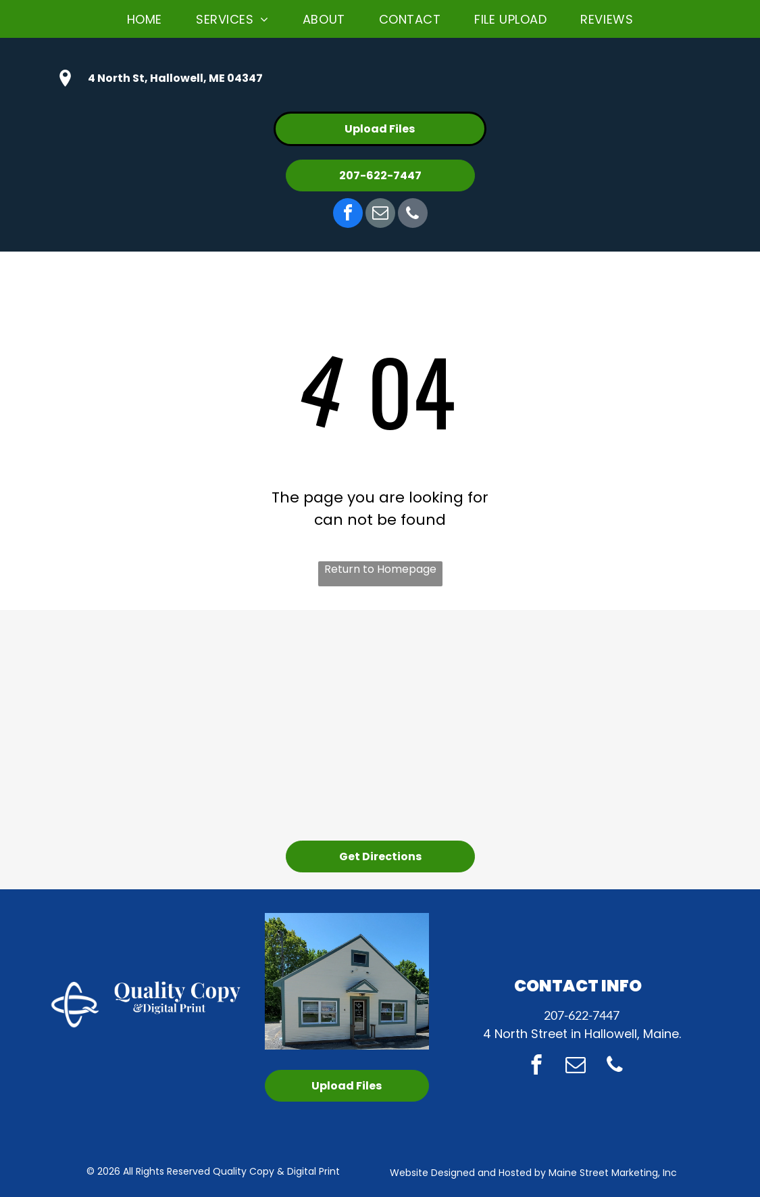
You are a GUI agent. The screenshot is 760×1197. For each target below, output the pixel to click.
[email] (380, 214)
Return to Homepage (380, 569)
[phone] (413, 214)
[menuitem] (144, 19)
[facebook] (348, 214)
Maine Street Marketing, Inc (613, 1172)
